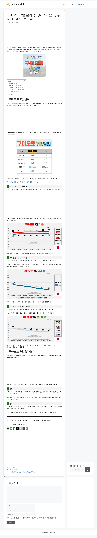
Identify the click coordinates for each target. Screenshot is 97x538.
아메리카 (65, 4)
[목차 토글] (22, 81)
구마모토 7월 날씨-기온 (16, 85)
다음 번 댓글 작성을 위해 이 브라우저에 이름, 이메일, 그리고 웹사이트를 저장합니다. (32, 518)
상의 (12, 93)
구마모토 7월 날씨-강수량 (17, 87)
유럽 (73, 4)
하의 (12, 94)
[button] (88, 4)
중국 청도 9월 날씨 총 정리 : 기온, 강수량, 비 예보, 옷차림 (21, 471)
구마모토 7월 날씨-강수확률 (17, 89)
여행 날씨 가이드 (19, 4)
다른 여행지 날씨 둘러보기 (77, 466)
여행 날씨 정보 (81, 4)
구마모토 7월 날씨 (13, 84)
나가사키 (11, 49)
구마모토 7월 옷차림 (14, 91)
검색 (87, 469)
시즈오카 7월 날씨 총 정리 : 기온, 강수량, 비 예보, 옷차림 (21, 472)
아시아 (56, 4)
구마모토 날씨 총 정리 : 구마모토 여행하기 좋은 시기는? (22, 182)
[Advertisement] (34, 33)
